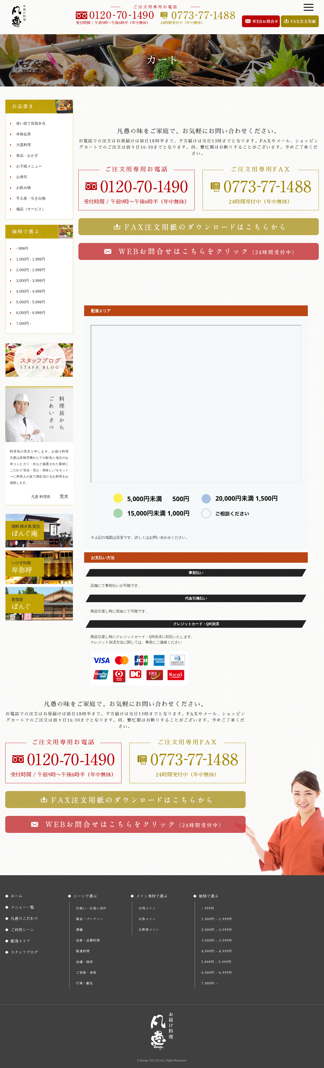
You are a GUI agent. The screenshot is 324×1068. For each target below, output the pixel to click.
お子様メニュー (29, 166)
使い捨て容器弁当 (30, 123)
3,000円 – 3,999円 (216, 940)
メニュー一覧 (22, 907)
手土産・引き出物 (30, 198)
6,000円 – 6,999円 (216, 972)
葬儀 (79, 929)
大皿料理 (23, 145)
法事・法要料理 (88, 940)
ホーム (16, 896)
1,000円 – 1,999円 (216, 919)
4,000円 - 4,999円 (30, 291)
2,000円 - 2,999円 (30, 270)
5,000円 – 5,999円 (216, 961)
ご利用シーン (22, 930)
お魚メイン (147, 919)
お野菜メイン (149, 929)
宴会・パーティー (89, 919)
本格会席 (23, 134)
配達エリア (20, 941)
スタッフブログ (24, 952)
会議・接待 (84, 961)
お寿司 (21, 177)
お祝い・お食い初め (91, 908)
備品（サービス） (30, 209)
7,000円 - (23, 323)
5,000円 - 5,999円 (30, 302)
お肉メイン (147, 908)
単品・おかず (27, 155)
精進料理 (83, 951)
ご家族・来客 (86, 972)
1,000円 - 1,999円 (30, 259)
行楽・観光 (84, 983)
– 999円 (207, 908)
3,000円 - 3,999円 (30, 280)
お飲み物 (23, 187)
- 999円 (22, 248)
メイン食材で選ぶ (151, 896)
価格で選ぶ (208, 896)
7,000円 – (209, 983)
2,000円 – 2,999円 (216, 929)
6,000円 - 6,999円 (30, 313)
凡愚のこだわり (24, 918)
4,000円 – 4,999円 (216, 951)
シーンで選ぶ (85, 896)
